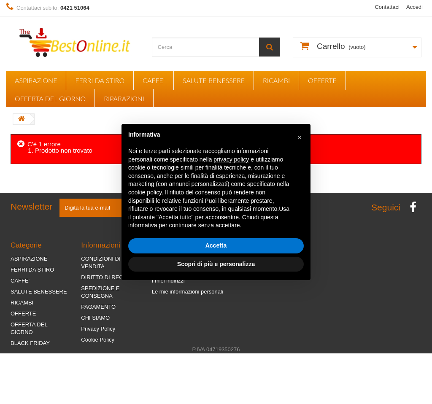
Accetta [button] (216, 245)
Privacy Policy (98, 329)
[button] (299, 137)
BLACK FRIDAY (30, 343)
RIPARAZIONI (124, 98)
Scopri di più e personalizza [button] (216, 264)
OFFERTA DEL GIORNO (50, 98)
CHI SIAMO (95, 318)
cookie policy (145, 192)
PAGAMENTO (98, 307)
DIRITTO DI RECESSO (109, 277)
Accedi (414, 7)
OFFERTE (322, 80)
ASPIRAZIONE (36, 80)
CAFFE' (154, 80)
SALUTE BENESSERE (214, 80)
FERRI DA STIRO (99, 80)
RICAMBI (276, 80)
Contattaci (387, 7)
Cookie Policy (97, 340)
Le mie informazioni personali (187, 291)
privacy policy (231, 159)
